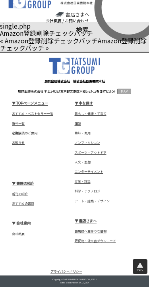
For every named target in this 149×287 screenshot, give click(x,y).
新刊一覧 (18, 123)
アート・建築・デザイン (92, 201)
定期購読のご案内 (24, 133)
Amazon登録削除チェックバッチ (51, 40)
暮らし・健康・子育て (90, 113)
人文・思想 (83, 162)
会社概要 (54, 20)
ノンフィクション (87, 143)
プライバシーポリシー (66, 271)
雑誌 (78, 123)
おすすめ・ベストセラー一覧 (32, 113)
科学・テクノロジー (89, 191)
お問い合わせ (77, 20)
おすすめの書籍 (23, 203)
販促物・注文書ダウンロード (95, 241)
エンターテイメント (89, 172)
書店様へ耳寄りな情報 (90, 231)
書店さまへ (77, 14)
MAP (124, 91)
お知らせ (18, 143)
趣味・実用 (83, 133)
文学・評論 (83, 181)
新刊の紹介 (20, 194)
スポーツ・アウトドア (90, 152)
